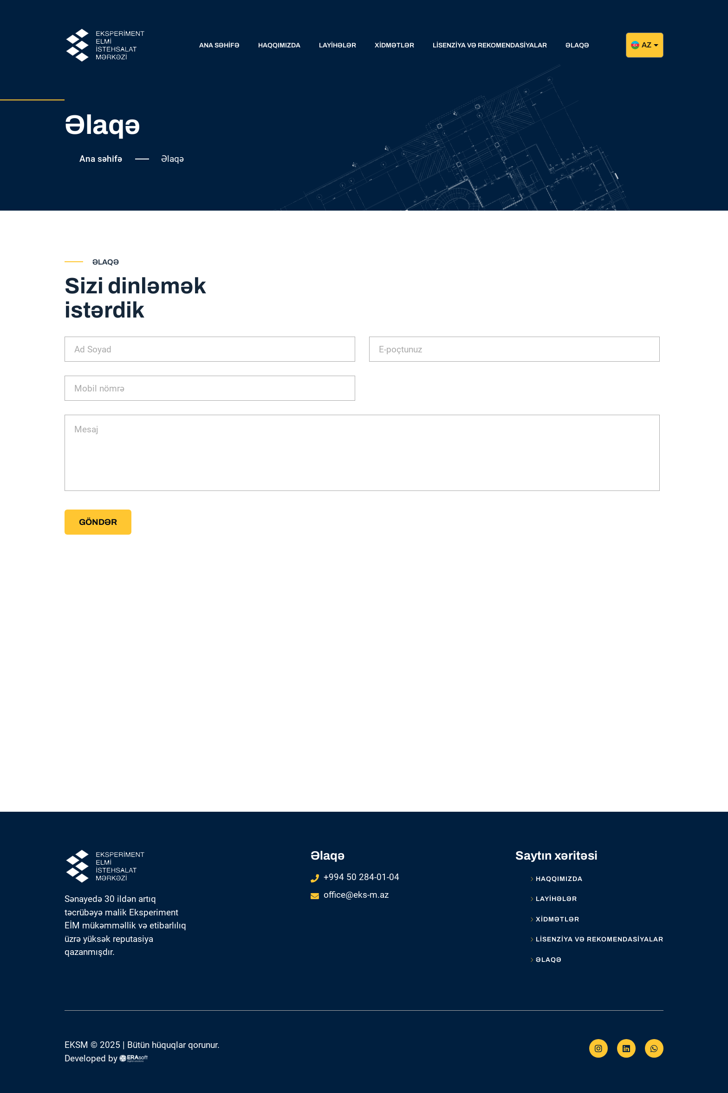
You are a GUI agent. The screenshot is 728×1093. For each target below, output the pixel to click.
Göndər (98, 522)
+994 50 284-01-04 (361, 877)
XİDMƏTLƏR (554, 919)
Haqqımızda (556, 879)
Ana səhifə (100, 158)
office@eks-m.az (356, 894)
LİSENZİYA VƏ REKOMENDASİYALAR (596, 939)
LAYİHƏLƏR (553, 899)
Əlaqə (546, 960)
